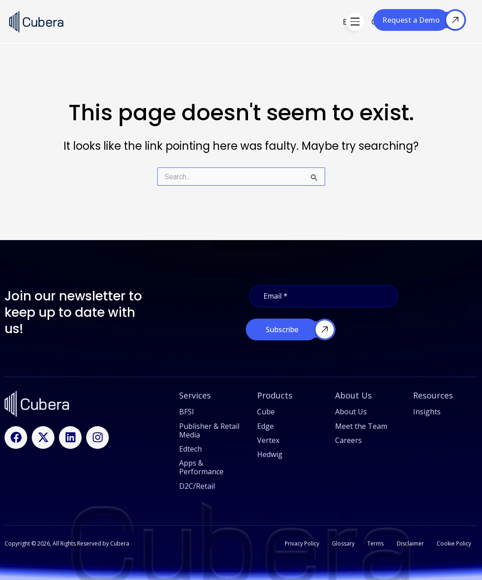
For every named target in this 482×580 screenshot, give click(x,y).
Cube (251, 22)
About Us (351, 411)
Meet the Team (361, 425)
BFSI (186, 411)
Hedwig (284, 22)
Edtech (190, 448)
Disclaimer (409, 543)
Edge (222, 22)
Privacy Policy (298, 543)
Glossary (340, 543)
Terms (373, 543)
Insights (427, 411)
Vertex (320, 22)
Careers (348, 439)
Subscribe (282, 329)
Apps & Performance (201, 466)
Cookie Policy (453, 543)
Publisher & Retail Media (209, 429)
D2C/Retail (197, 485)
